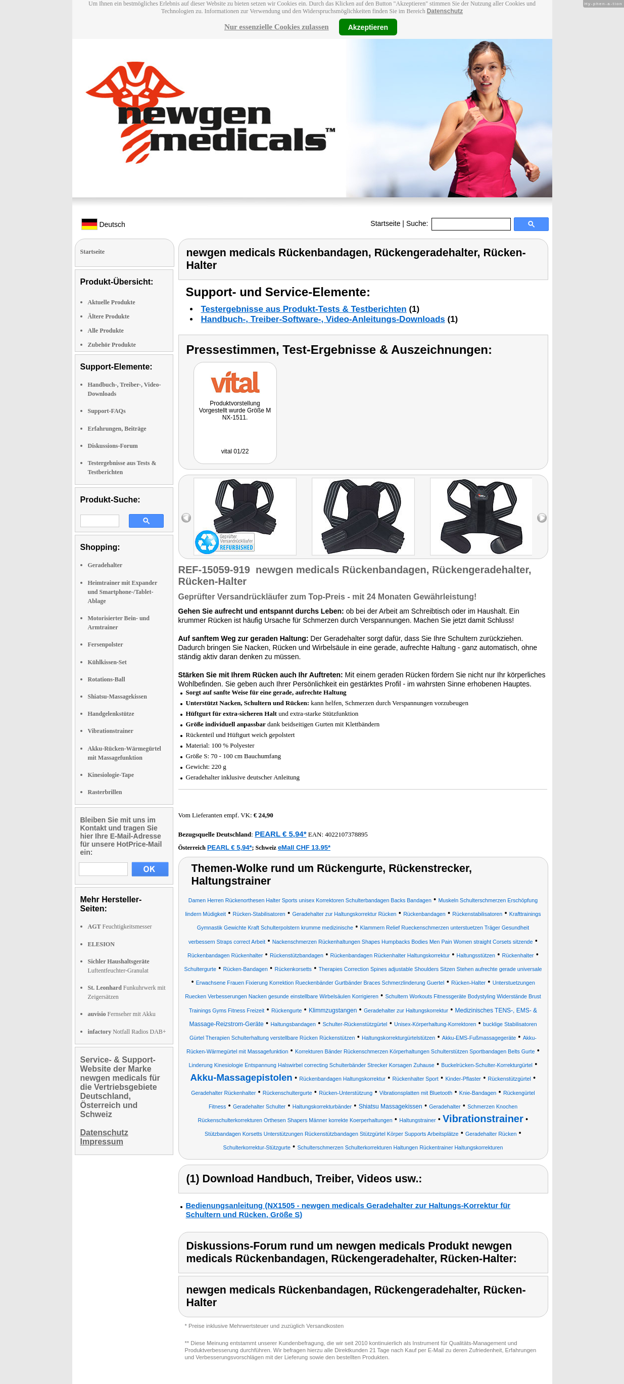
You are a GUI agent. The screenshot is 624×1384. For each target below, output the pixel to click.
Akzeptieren (368, 27)
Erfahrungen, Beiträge (117, 428)
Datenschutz (445, 11)
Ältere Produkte (109, 316)
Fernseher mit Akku (122, 1014)
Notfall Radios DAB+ (127, 1031)
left (186, 518)
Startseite (385, 223)
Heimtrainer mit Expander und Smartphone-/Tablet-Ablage (123, 592)
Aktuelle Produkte (111, 302)
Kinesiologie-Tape (111, 774)
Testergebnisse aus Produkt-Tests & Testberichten (304, 309)
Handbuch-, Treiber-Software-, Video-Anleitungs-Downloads (323, 319)
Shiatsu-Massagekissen (117, 696)
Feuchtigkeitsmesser (120, 926)
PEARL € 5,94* (280, 833)
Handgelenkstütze (111, 713)
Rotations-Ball (106, 679)
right (542, 518)
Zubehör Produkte (112, 344)
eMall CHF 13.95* (304, 847)
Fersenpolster (105, 644)
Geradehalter (105, 565)
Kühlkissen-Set (107, 662)
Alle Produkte (106, 330)
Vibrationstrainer (110, 730)
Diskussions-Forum (113, 445)
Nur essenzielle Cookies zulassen (276, 27)
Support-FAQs (107, 410)
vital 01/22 (235, 451)
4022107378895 (346, 834)
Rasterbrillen (105, 792)
